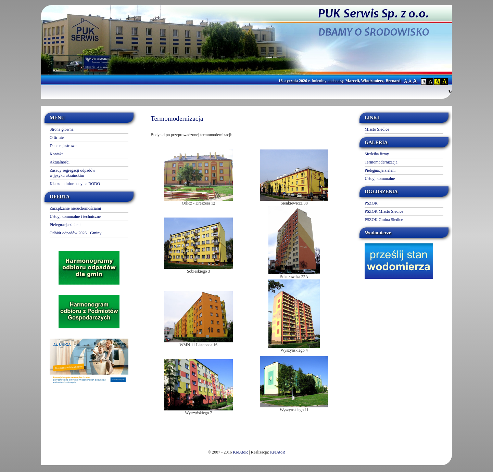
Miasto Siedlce (377, 129)
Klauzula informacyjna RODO (75, 183)
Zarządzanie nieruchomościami (75, 208)
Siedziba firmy (377, 154)
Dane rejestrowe (63, 145)
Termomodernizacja (381, 162)
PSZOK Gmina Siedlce (384, 219)
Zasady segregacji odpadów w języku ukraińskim (72, 173)
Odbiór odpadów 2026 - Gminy (75, 233)
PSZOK (371, 203)
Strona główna (62, 129)
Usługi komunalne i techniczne (75, 216)
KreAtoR (240, 452)
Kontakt (56, 154)
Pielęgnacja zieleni (65, 224)
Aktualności (59, 162)
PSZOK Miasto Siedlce (384, 211)
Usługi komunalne (380, 178)
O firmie (57, 137)
